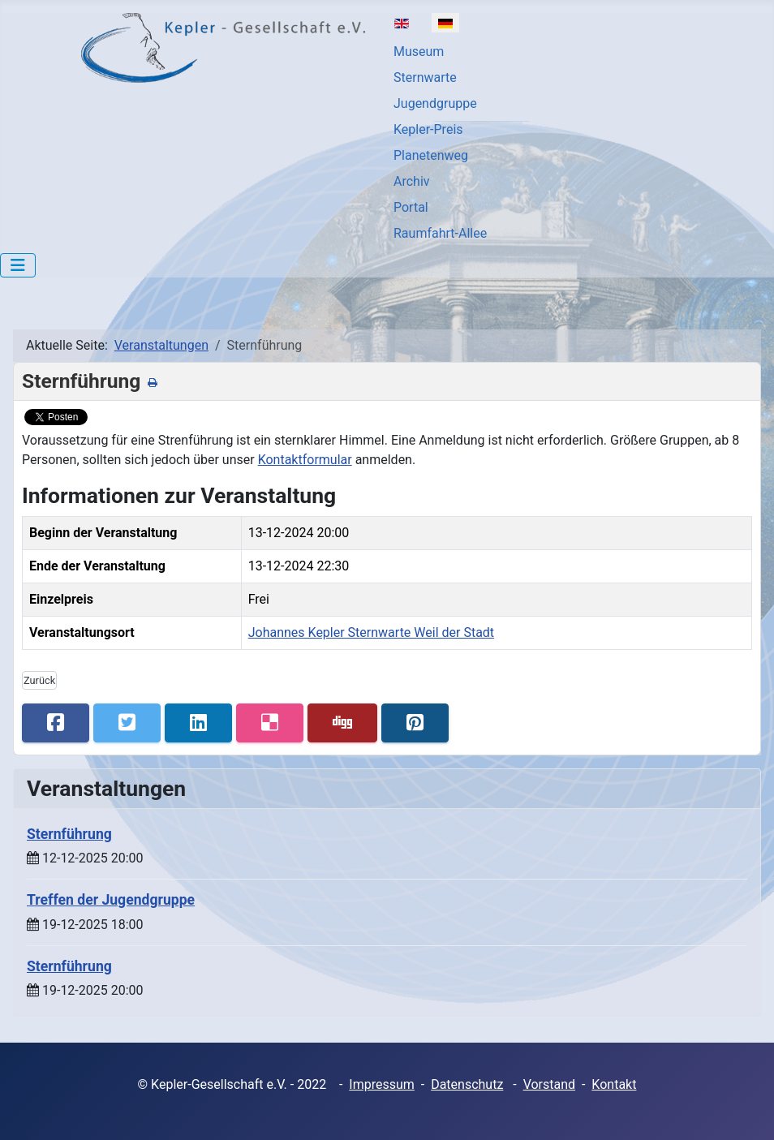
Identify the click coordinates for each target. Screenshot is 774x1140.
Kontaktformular (305, 459)
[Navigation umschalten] (18, 265)
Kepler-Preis (428, 129)
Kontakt (613, 1084)
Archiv (411, 181)
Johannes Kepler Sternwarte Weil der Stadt (371, 632)
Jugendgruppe (435, 103)
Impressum (382, 1084)
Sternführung (69, 834)
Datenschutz (467, 1084)
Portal (410, 207)
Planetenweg (430, 155)
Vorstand (549, 1084)
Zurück (39, 680)
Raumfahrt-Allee (440, 233)
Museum (418, 51)
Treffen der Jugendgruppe (111, 900)
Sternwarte (425, 77)
